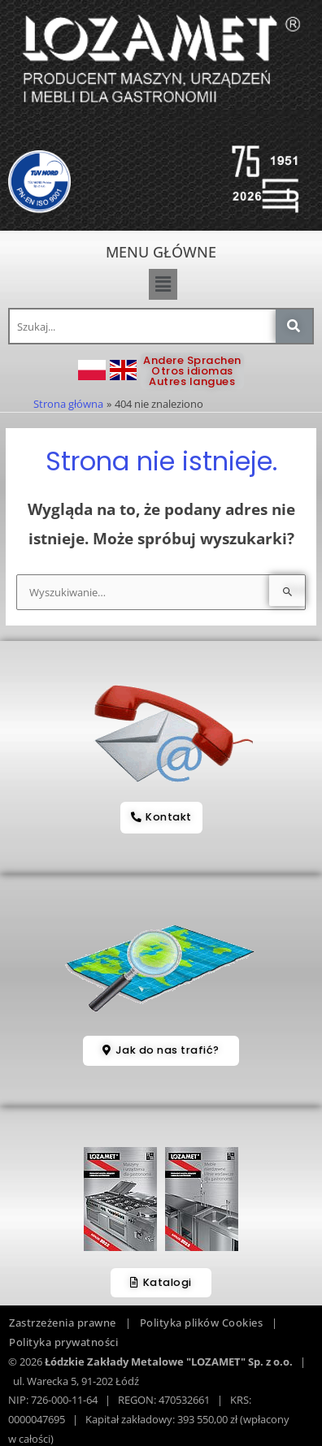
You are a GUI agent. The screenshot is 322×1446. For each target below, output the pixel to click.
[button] (162, 284)
